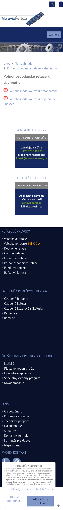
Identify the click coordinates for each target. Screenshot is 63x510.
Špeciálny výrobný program (22, 378)
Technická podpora (16, 421)
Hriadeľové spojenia (17, 373)
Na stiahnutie (13, 426)
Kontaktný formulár (17, 435)
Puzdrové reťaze (15, 268)
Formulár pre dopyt (17, 440)
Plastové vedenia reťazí (19, 368)
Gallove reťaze (14, 253)
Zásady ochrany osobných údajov (32, 489)
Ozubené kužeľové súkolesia (23, 308)
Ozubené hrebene (16, 298)
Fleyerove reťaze (15, 258)
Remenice (10, 313)
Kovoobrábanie (14, 383)
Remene (9, 318)
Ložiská (9, 363)
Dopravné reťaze (15, 248)
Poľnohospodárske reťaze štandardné (33, 91)
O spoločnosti (13, 411)
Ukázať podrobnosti (14, 499)
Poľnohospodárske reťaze (21, 263)
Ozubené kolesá (15, 303)
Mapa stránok (13, 445)
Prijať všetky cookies (40, 501)
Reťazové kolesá (15, 272)
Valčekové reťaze (15, 239)
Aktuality (10, 430)
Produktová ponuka (17, 416)
